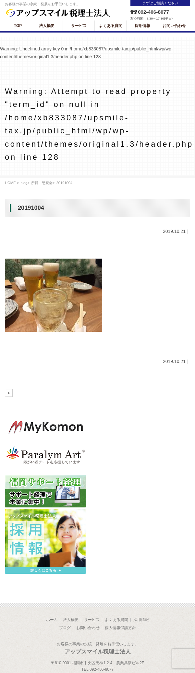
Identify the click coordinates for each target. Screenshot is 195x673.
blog (23, 183)
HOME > (12, 183)
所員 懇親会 (42, 183)
